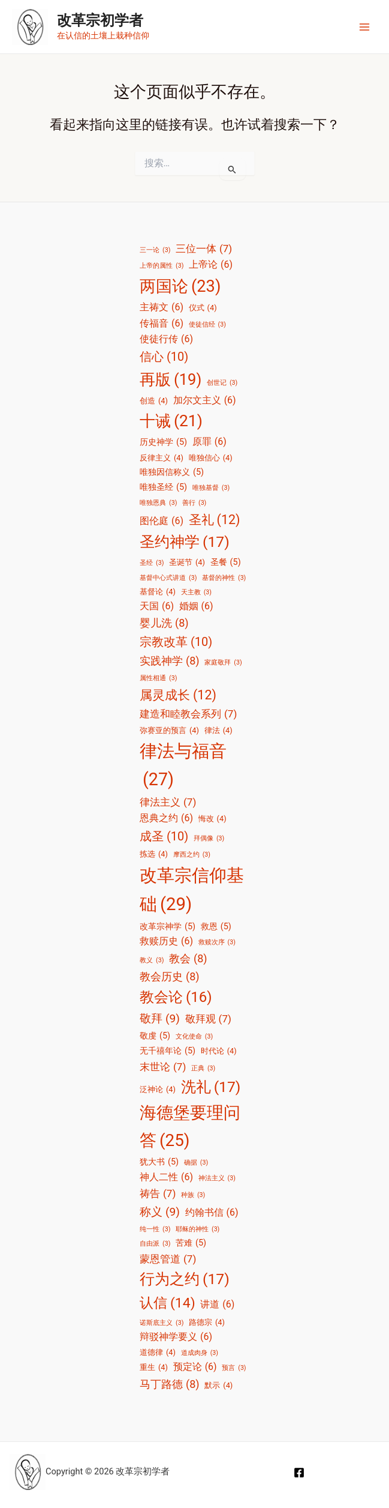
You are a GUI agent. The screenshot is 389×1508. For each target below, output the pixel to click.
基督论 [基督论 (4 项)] (158, 591)
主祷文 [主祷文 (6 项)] (161, 307)
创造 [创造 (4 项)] (154, 400)
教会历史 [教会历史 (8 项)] (170, 977)
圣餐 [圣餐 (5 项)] (225, 562)
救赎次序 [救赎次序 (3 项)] (217, 942)
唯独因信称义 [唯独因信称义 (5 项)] (172, 472)
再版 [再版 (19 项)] (170, 379)
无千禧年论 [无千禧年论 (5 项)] (167, 1051)
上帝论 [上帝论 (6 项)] (211, 265)
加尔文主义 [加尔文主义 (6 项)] (204, 400)
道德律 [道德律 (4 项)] (158, 1352)
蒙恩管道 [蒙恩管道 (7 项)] (168, 1258)
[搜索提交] (232, 169)
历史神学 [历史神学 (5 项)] (163, 442)
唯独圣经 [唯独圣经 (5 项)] (163, 487)
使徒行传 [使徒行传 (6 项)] (166, 339)
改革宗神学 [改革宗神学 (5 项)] (167, 927)
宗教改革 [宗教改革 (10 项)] (176, 642)
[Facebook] (299, 1472)
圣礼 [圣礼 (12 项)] (214, 519)
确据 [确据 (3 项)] (196, 1162)
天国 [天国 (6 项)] (157, 606)
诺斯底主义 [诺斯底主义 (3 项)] (161, 1323)
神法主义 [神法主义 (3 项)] (217, 1178)
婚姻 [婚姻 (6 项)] (196, 606)
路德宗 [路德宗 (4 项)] (207, 1322)
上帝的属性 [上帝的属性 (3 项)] (161, 266)
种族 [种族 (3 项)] (193, 1195)
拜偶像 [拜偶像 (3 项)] (209, 838)
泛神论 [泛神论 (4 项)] (158, 1089)
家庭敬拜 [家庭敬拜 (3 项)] (223, 662)
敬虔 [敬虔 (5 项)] (155, 1036)
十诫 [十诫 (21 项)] (171, 421)
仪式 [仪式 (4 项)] (203, 307)
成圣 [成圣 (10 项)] (164, 836)
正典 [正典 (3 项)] (203, 1068)
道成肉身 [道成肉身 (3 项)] (199, 1353)
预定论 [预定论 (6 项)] (195, 1367)
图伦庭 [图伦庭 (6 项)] (161, 521)
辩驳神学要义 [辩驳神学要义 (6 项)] (176, 1337)
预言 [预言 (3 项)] (234, 1368)
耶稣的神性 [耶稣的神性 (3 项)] (197, 1229)
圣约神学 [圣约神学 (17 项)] (185, 542)
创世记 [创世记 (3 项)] (222, 383)
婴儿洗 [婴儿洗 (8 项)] (164, 623)
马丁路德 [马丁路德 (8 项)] (170, 1384)
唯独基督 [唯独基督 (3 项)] (211, 488)
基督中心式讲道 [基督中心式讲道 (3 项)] (168, 578)
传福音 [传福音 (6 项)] (161, 323)
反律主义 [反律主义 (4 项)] (161, 457)
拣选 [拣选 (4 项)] (154, 854)
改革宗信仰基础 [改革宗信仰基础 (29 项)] (192, 892)
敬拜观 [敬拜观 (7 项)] (208, 1018)
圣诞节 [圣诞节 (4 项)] (187, 562)
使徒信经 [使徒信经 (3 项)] (207, 324)
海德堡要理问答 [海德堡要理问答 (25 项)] (190, 1128)
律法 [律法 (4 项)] (218, 730)
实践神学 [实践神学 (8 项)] (170, 661)
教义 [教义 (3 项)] (152, 960)
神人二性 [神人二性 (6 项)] (166, 1177)
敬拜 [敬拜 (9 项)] (160, 1018)
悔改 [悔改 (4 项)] (212, 818)
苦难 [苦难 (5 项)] (191, 1243)
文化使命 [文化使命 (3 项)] (194, 1036)
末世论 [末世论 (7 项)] (163, 1066)
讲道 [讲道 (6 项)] (217, 1304)
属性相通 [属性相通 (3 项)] (158, 678)
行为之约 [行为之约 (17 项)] (185, 1279)
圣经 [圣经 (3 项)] (152, 563)
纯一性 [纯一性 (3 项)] (155, 1229)
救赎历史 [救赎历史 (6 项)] (166, 941)
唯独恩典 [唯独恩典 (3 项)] (158, 503)
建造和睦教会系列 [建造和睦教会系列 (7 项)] (188, 713)
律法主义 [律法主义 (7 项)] (168, 802)
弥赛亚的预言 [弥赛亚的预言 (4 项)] (169, 730)
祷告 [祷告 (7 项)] (158, 1193)
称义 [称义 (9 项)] (160, 1212)
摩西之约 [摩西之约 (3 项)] (191, 854)
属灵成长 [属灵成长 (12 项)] (178, 694)
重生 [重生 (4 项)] (154, 1367)
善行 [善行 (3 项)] (194, 503)
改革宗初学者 (100, 20)
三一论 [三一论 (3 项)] (155, 250)
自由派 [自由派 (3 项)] (155, 1243)
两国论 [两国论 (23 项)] (180, 286)
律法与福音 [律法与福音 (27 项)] (183, 767)
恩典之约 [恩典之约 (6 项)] (166, 818)
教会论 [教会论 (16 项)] (176, 998)
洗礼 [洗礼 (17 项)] (211, 1087)
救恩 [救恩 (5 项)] (216, 927)
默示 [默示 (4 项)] (218, 1385)
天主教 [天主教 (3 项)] (196, 592)
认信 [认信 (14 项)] (167, 1303)
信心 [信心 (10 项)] (164, 357)
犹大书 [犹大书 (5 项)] (159, 1162)
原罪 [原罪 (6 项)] (209, 442)
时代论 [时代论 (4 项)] (219, 1051)
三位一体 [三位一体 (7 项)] (204, 248)
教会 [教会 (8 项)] (188, 959)
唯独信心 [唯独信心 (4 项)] (211, 457)
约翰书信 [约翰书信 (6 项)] (212, 1212)
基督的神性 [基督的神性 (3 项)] (224, 578)
